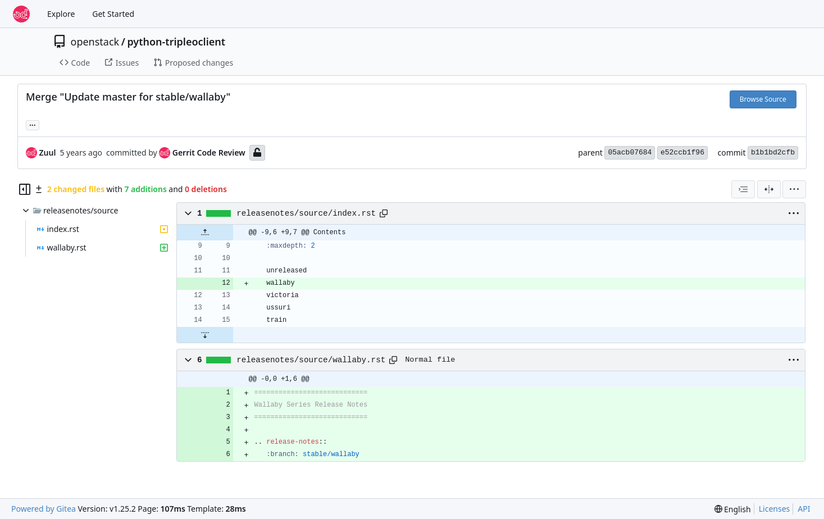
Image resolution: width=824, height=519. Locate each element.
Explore (61, 13)
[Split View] (769, 189)
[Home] (21, 14)
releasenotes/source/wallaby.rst (310, 360)
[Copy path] (383, 213)
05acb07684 (630, 152)
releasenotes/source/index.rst (306, 213)
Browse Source (763, 99)
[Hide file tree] (24, 189)
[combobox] (743, 189)
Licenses (774, 508)
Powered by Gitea (43, 508)
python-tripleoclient (176, 41)
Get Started (113, 13)
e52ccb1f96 (682, 152)
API (804, 508)
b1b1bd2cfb (773, 152)
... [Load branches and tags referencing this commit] (32, 124)
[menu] (794, 189)
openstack (95, 41)
